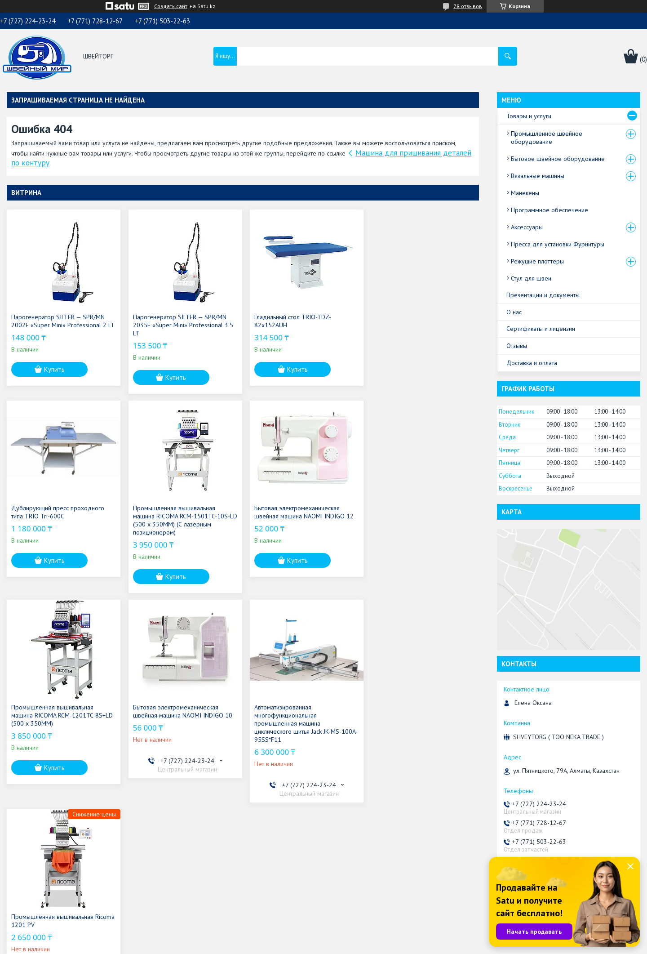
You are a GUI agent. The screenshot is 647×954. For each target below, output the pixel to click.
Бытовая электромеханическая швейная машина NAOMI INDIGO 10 (420, 512)
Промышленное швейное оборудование (546, 137)
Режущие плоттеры (537, 261)
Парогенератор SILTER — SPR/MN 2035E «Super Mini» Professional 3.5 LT (181, 325)
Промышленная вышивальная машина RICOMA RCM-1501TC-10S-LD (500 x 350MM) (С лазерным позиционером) (59, 520)
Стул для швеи (531, 278)
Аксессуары (527, 227)
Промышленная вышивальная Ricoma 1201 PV (172, 711)
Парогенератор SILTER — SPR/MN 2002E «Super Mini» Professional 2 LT (58, 325)
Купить (54, 377)
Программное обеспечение (549, 210)
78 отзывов (467, 6)
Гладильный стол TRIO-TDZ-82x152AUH (289, 321)
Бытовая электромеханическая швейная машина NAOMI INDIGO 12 (180, 512)
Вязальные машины (537, 176)
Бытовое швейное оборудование (558, 159)
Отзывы (516, 346)
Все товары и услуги (441, 815)
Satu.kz (363, 937)
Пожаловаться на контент (364, 945)
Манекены (525, 193)
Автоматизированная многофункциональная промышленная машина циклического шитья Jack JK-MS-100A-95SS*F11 (54, 723)
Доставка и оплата (531, 363)
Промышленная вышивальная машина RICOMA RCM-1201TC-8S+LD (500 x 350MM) (302, 516)
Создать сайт (170, 6)
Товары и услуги (528, 116)
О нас (514, 312)
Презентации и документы (543, 295)
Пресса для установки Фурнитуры (557, 244)
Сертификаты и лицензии (540, 329)
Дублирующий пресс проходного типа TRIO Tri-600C (417, 321)
